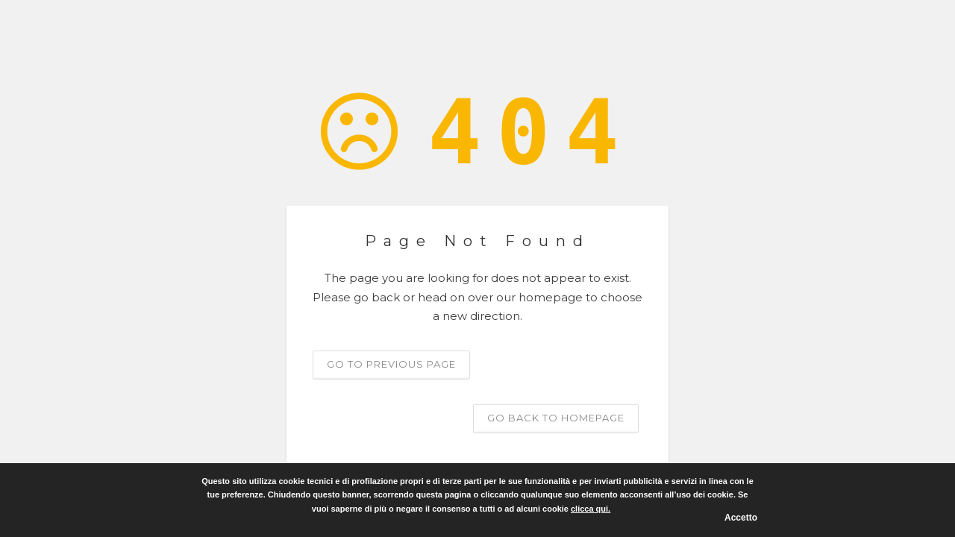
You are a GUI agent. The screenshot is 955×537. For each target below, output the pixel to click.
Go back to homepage (555, 417)
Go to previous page (391, 363)
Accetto (740, 517)
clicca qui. (590, 508)
